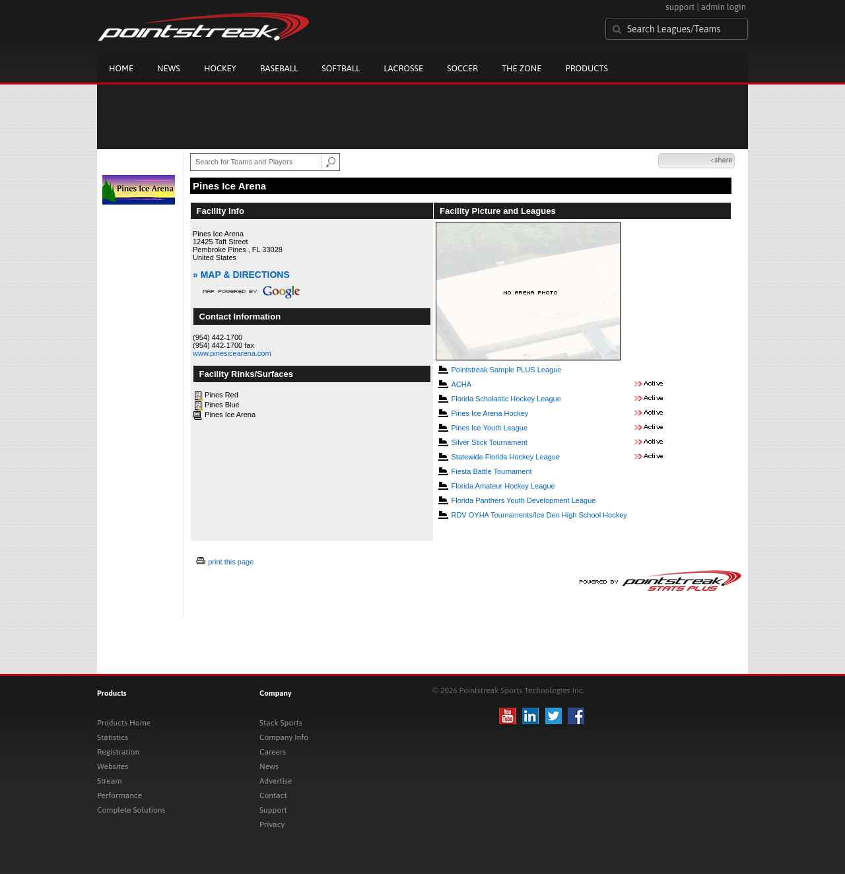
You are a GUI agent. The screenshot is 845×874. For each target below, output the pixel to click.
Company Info (283, 737)
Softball (340, 68)
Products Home (124, 722)
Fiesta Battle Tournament (491, 471)
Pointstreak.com (203, 28)
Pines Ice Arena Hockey (489, 413)
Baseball (279, 68)
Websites (112, 766)
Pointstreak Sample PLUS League (506, 370)
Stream (109, 781)
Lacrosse (403, 68)
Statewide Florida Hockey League (505, 457)
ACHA (461, 384)
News (168, 68)
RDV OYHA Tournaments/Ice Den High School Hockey (538, 515)
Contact (273, 795)
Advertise (275, 781)
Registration (118, 751)
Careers (272, 751)
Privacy (272, 824)
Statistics (112, 737)
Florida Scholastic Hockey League (505, 399)
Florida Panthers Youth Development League (523, 500)
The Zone (521, 68)
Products (586, 68)
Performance (119, 795)
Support (273, 810)
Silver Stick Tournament (489, 442)
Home (121, 68)
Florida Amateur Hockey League (503, 486)
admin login (723, 7)
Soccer (462, 68)
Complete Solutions (131, 810)
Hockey (220, 68)
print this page (231, 562)
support (679, 7)
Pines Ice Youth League (489, 428)
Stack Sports (280, 722)
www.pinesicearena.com (232, 353)
